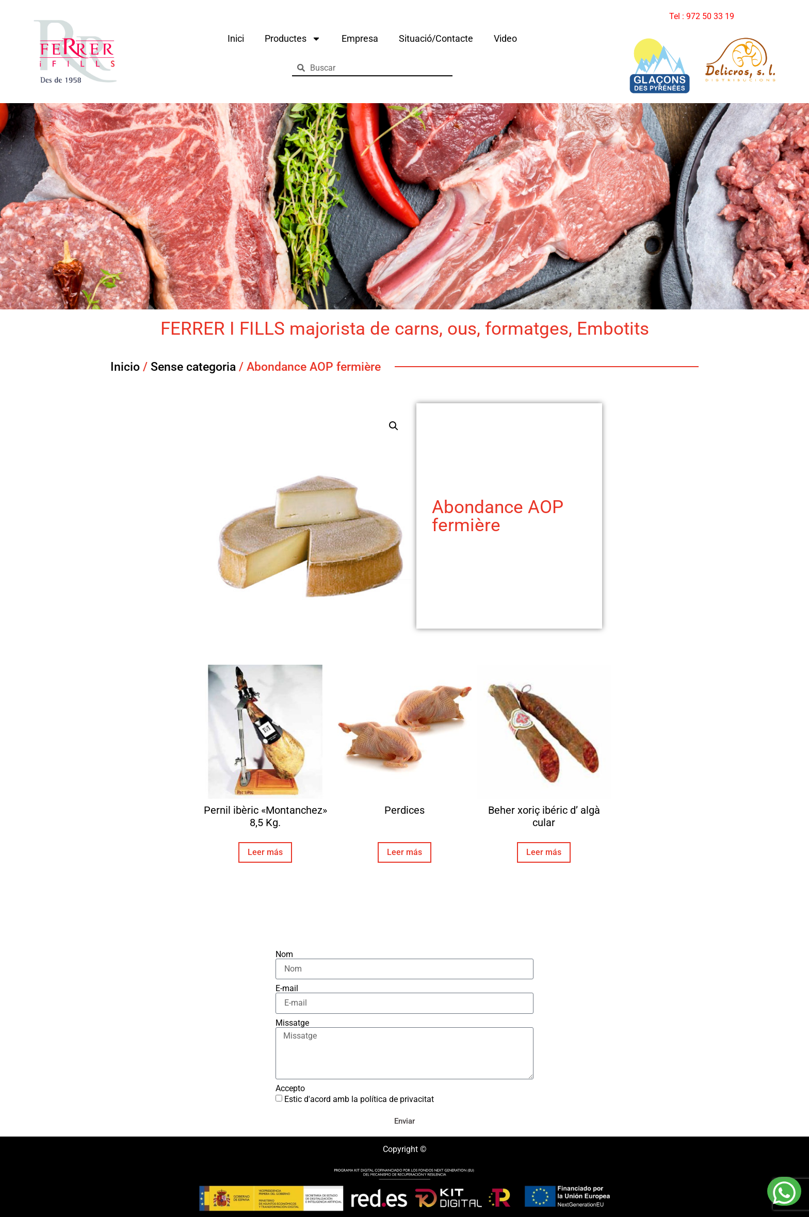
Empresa (360, 38)
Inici (236, 38)
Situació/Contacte (436, 38)
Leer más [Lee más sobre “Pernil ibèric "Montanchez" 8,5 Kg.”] (265, 852)
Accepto (290, 1088)
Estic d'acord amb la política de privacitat (359, 1099)
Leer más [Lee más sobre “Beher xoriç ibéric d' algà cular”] (543, 852)
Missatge (292, 1023)
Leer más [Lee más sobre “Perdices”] (404, 852)
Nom (284, 954)
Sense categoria (193, 367)
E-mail (287, 988)
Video (505, 38)
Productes (293, 38)
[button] (393, 426)
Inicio (125, 367)
